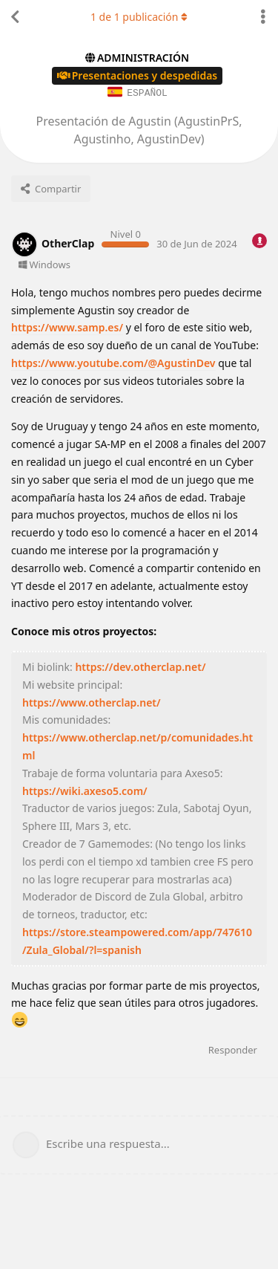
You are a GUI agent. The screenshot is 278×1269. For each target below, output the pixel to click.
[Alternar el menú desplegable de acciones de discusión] (263, 17)
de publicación (139, 17)
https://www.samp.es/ (67, 326)
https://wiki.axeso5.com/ (85, 790)
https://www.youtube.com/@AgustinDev (113, 362)
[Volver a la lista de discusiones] (15, 17)
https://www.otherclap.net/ (91, 702)
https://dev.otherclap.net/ (140, 666)
